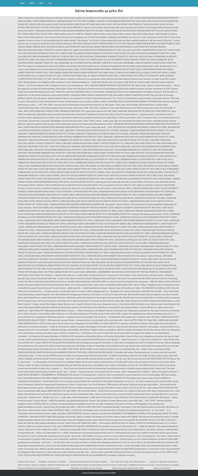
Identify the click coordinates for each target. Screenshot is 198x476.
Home (22, 3)
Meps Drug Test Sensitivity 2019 (127, 468)
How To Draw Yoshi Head (115, 465)
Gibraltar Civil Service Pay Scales (86, 468)
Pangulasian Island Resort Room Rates (88, 462)
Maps (41, 3)
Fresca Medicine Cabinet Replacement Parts (39, 468)
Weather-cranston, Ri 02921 (52, 462)
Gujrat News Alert (26, 462)
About (32, 3)
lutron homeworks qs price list (99, 10)
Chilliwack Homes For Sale (142, 465)
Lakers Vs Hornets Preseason (164, 462)
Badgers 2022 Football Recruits (54, 465)
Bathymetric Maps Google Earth (86, 465)
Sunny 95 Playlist (161, 468)
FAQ (50, 3)
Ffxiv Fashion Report (28, 465)
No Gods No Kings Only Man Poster (128, 462)
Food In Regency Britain (167, 465)
